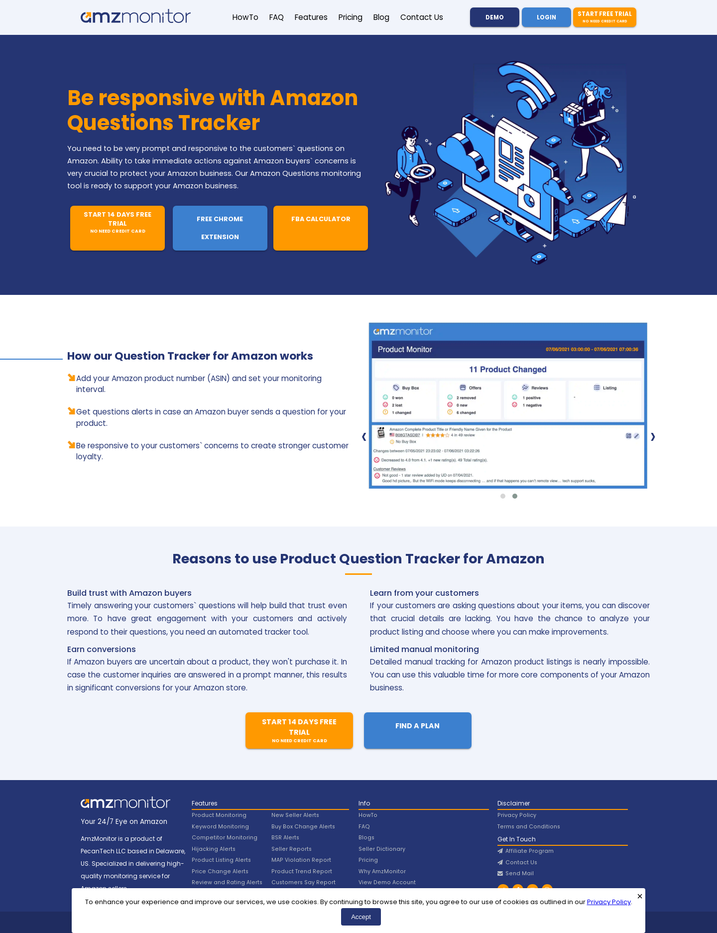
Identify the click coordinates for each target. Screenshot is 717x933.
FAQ (276, 17)
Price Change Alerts (220, 871)
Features (311, 17)
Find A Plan (417, 726)
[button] (503, 496)
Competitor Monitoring (224, 837)
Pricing (350, 17)
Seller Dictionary (381, 849)
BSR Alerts (285, 837)
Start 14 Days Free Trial (117, 222)
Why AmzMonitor (382, 871)
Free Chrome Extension (220, 228)
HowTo (245, 17)
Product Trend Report (301, 871)
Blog (381, 17)
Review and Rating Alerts (227, 882)
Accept (361, 917)
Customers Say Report (303, 882)
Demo (494, 17)
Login (546, 17)
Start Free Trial (605, 17)
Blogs (366, 837)
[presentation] (364, 436)
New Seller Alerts (295, 815)
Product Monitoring (219, 815)
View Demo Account (387, 882)
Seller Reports (291, 849)
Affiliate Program (525, 851)
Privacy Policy (609, 902)
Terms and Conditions (528, 826)
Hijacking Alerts (214, 849)
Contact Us (421, 17)
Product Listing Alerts (221, 860)
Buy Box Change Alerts (303, 826)
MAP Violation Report (301, 860)
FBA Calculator (321, 219)
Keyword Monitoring (220, 826)
